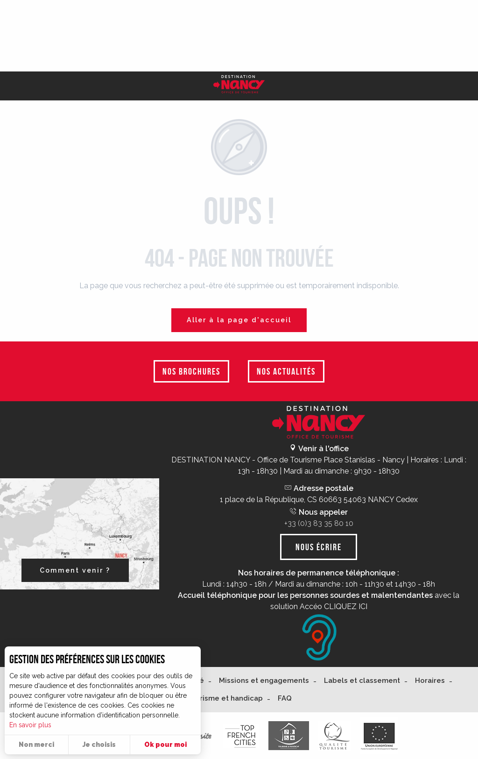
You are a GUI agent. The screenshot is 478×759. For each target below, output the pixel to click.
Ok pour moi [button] (165, 744)
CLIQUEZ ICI (345, 606)
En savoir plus (30, 725)
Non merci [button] (36, 744)
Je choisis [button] (99, 744)
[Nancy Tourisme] (239, 86)
